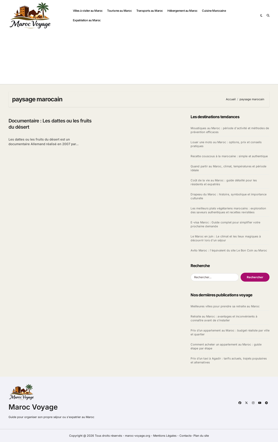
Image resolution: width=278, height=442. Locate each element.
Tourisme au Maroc (119, 10)
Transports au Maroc (149, 10)
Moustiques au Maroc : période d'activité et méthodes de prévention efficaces (230, 130)
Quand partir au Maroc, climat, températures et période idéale (228, 168)
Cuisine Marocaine (214, 10)
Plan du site (201, 435)
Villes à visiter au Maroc (88, 10)
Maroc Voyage (33, 407)
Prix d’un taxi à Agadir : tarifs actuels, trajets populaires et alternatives (229, 360)
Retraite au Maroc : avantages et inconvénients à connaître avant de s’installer (224, 318)
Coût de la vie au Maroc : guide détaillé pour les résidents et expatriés (224, 182)
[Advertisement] (139, 57)
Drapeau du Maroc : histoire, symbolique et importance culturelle (228, 196)
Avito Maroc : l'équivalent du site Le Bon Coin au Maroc (229, 250)
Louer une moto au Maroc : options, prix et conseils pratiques (226, 144)
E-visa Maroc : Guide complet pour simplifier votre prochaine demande (225, 224)
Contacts (185, 435)
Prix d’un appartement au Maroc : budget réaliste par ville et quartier (230, 332)
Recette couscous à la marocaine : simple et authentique (229, 156)
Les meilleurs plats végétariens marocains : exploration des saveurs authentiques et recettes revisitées (228, 210)
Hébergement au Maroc (182, 10)
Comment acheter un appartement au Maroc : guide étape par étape (226, 346)
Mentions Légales (165, 435)
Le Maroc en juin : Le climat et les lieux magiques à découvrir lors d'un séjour (226, 238)
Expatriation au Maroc (87, 20)
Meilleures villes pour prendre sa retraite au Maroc (225, 306)
